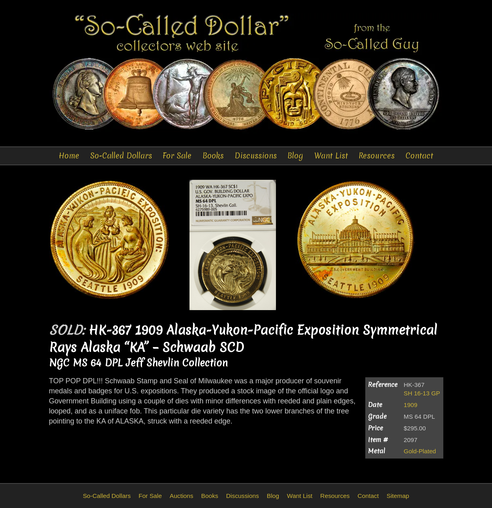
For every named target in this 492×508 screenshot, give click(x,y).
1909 (411, 404)
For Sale (177, 155)
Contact (419, 155)
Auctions (182, 495)
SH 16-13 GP (422, 393)
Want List (331, 155)
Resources (376, 155)
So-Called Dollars (121, 155)
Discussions (256, 155)
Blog (295, 155)
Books (213, 155)
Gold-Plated (420, 451)
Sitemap (398, 495)
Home (69, 155)
